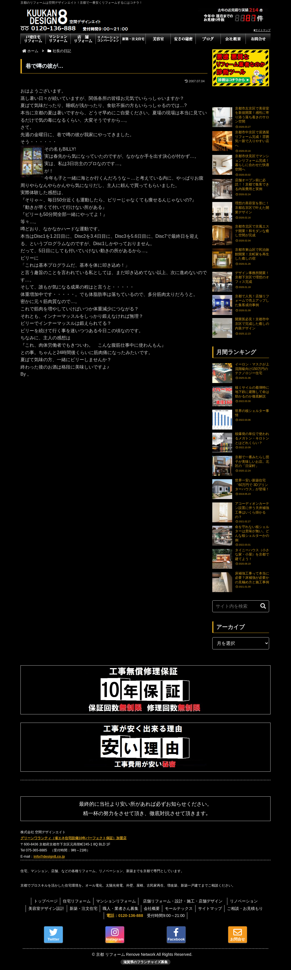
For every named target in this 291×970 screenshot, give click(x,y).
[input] (240, 606)
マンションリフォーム (116, 901)
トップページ (44, 901)
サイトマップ (211, 908)
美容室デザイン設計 (44, 908)
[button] (263, 606)
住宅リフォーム (76, 901)
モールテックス (180, 908)
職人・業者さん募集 (120, 908)
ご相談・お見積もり (247, 908)
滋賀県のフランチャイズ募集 (145, 962)
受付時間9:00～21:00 (145, 915)
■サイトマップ (262, 30)
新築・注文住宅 (82, 908)
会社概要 (152, 908)
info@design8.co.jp (49, 857)
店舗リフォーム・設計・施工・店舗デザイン (185, 901)
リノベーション (245, 901)
